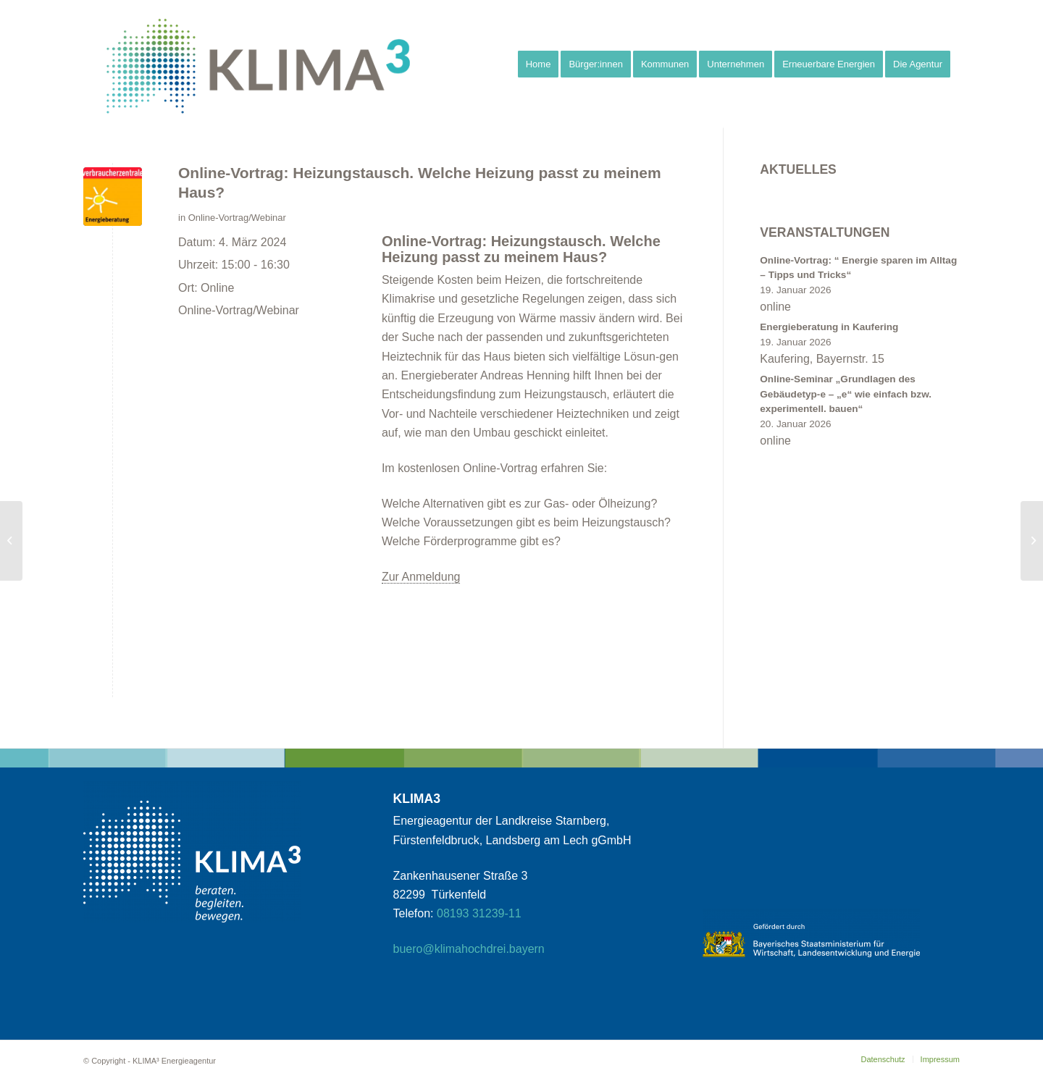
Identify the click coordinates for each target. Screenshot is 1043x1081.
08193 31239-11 (479, 913)
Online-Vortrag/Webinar (237, 217)
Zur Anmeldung (421, 577)
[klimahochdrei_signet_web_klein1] (258, 64)
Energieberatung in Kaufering (829, 326)
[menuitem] (538, 64)
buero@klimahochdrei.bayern (469, 949)
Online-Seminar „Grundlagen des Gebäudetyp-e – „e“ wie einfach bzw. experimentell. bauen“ (845, 394)
